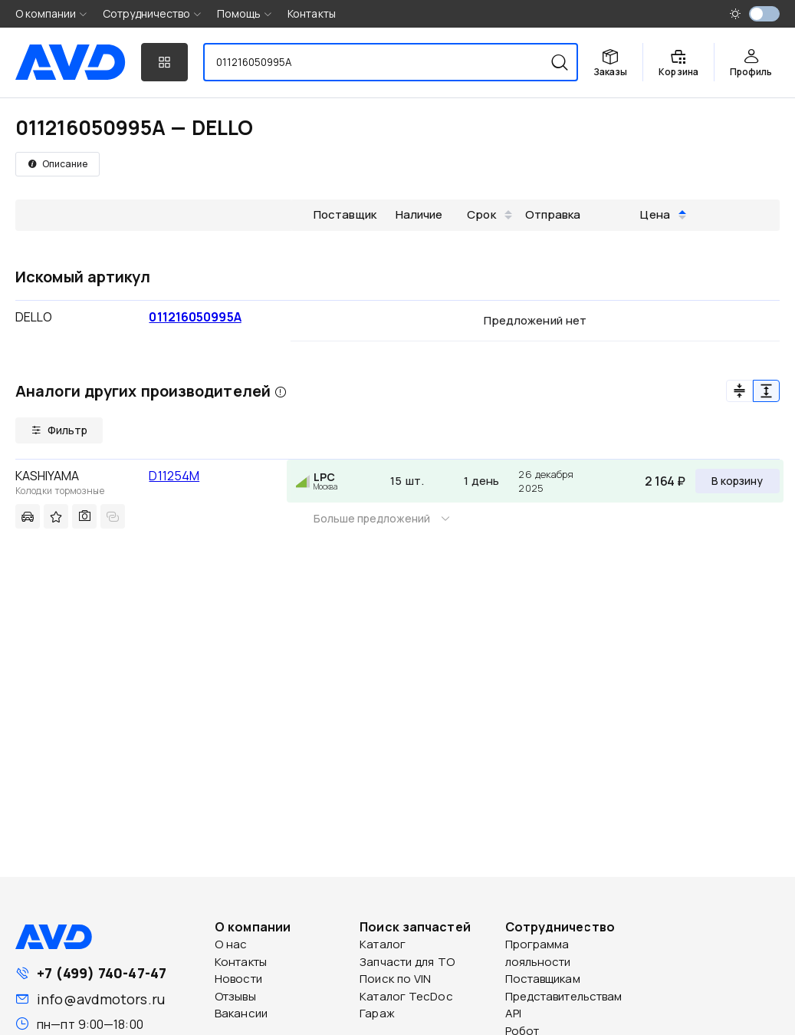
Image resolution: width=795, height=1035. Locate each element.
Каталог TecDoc (406, 996)
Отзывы (235, 996)
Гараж (377, 1013)
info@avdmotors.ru (101, 999)
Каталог (383, 944)
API (513, 1013)
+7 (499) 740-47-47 (101, 973)
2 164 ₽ (665, 481)
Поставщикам (542, 979)
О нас (231, 944)
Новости (238, 979)
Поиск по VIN (395, 979)
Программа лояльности (538, 953)
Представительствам (564, 996)
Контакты (311, 13)
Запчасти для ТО (407, 962)
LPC (324, 477)
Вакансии (241, 1013)
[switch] (764, 13)
